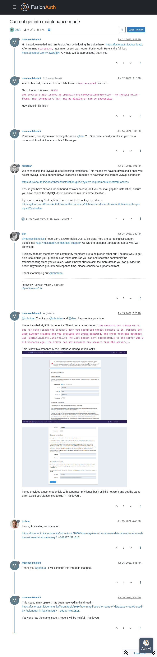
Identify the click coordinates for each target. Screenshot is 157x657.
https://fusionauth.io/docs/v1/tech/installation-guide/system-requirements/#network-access (75, 182)
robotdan (27, 166)
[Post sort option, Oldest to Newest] (122, 29)
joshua (26, 521)
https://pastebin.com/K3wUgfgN (41, 52)
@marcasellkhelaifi (52, 78)
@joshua (40, 567)
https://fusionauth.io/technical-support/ (58, 242)
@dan (81, 136)
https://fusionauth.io (32, 288)
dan (24, 233)
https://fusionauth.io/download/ (124, 44)
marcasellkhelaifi (31, 39)
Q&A (18, 29)
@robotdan (55, 273)
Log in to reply (136, 29)
